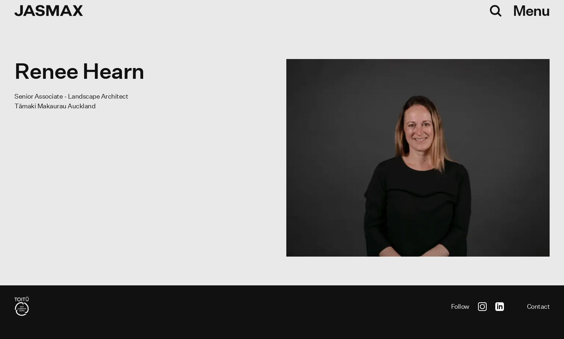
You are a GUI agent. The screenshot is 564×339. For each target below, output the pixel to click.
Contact (538, 306)
